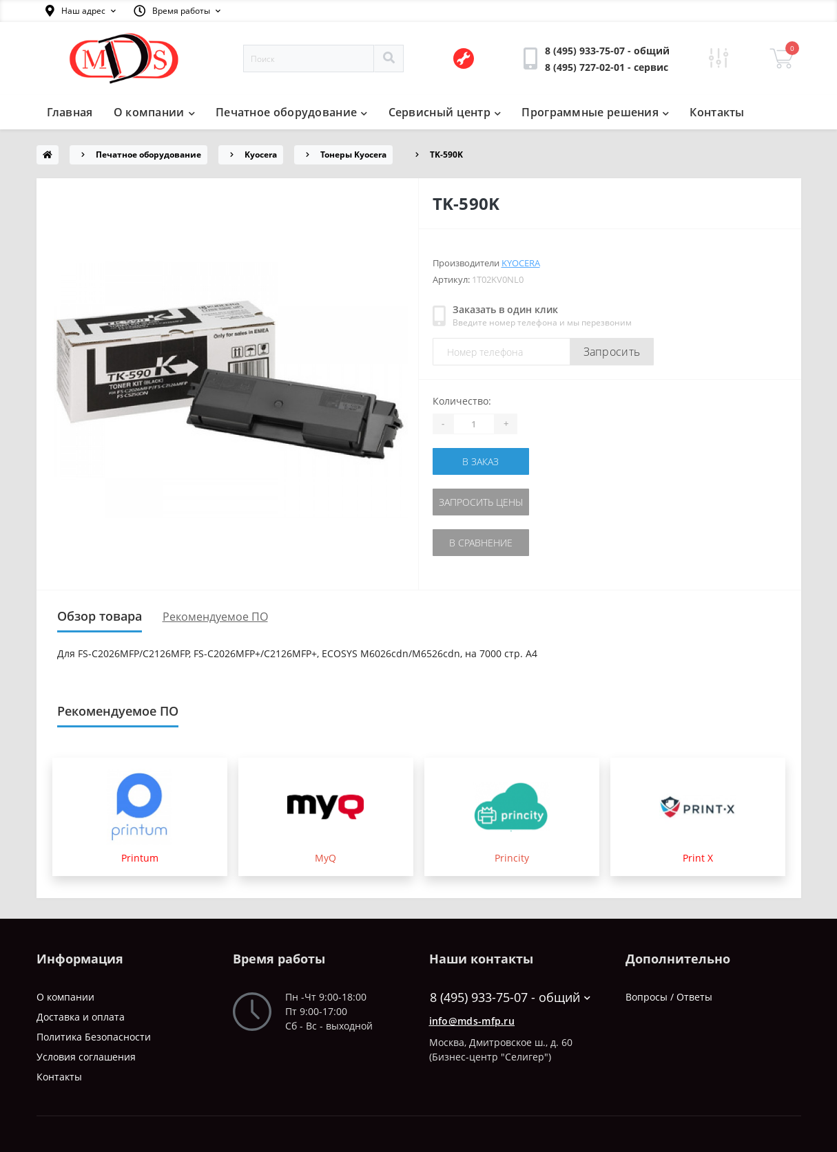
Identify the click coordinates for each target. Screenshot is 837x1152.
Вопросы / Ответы (669, 996)
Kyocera (261, 154)
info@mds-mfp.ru (472, 1020)
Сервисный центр (445, 112)
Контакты (717, 112)
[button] (81, 11)
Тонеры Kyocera (353, 154)
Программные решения (595, 112)
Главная (70, 112)
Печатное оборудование (292, 112)
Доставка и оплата (81, 1016)
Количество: (462, 400)
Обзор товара (99, 616)
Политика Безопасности (94, 1036)
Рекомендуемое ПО (215, 616)
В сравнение (481, 542)
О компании (154, 112)
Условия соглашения (86, 1056)
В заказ (480, 461)
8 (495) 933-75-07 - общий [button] (510, 997)
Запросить (612, 351)
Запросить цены (481, 502)
